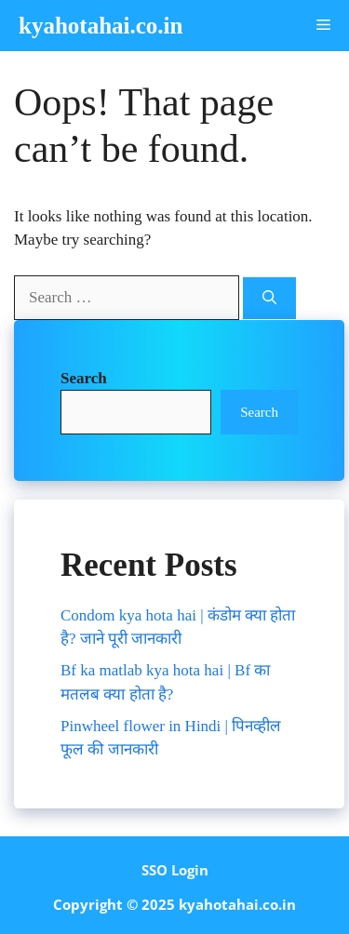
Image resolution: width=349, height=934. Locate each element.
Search (259, 412)
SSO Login (174, 870)
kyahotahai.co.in (100, 25)
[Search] (269, 298)
